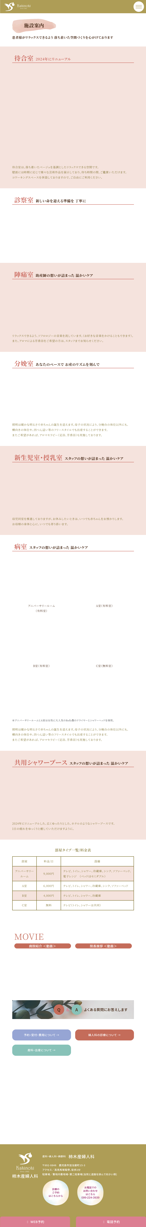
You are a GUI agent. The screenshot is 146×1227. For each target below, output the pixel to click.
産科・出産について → (41, 1050)
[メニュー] (139, 7)
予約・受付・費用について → (41, 1035)
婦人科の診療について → (104, 1035)
